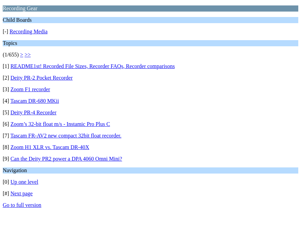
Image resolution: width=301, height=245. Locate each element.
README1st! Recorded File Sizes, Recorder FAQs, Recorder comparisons (93, 66)
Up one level (24, 182)
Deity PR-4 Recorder (34, 112)
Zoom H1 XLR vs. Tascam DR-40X (50, 147)
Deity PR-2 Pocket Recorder (42, 78)
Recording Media (29, 31)
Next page (22, 193)
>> (28, 55)
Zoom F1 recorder (30, 89)
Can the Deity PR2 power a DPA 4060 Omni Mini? (66, 159)
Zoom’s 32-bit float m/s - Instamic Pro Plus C (60, 124)
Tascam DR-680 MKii (34, 101)
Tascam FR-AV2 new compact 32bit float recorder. (65, 135)
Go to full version (22, 205)
